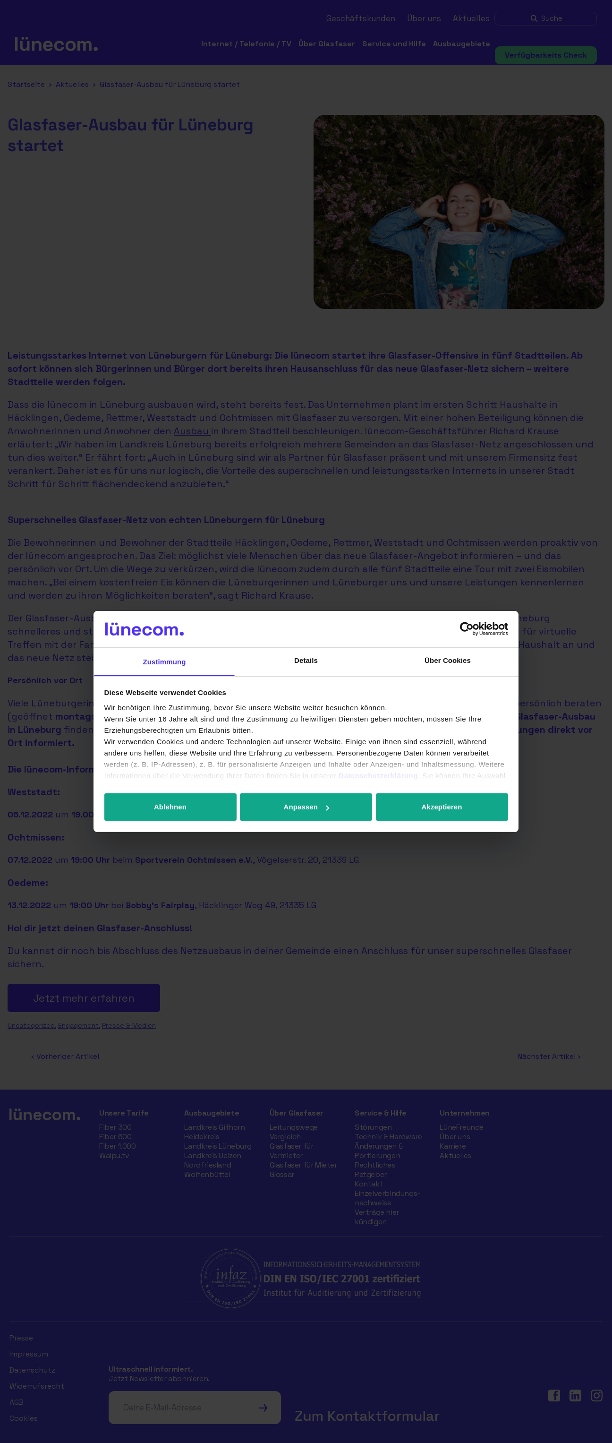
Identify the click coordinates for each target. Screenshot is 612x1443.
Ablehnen (170, 807)
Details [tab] (306, 660)
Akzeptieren (441, 807)
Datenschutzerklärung (378, 776)
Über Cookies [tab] (448, 660)
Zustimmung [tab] (164, 662)
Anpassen (307, 807)
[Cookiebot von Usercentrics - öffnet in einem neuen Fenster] (466, 629)
